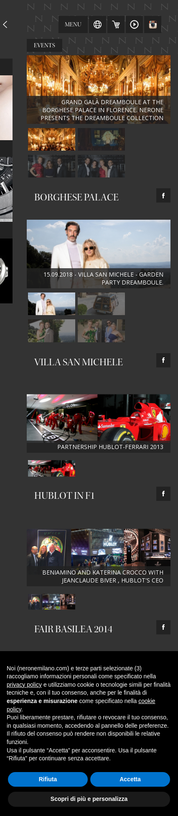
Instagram (153, 25)
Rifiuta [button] (48, 779)
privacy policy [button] (24, 684)
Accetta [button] (130, 779)
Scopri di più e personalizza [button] (89, 798)
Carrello (116, 24)
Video (134, 24)
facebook (163, 195)
